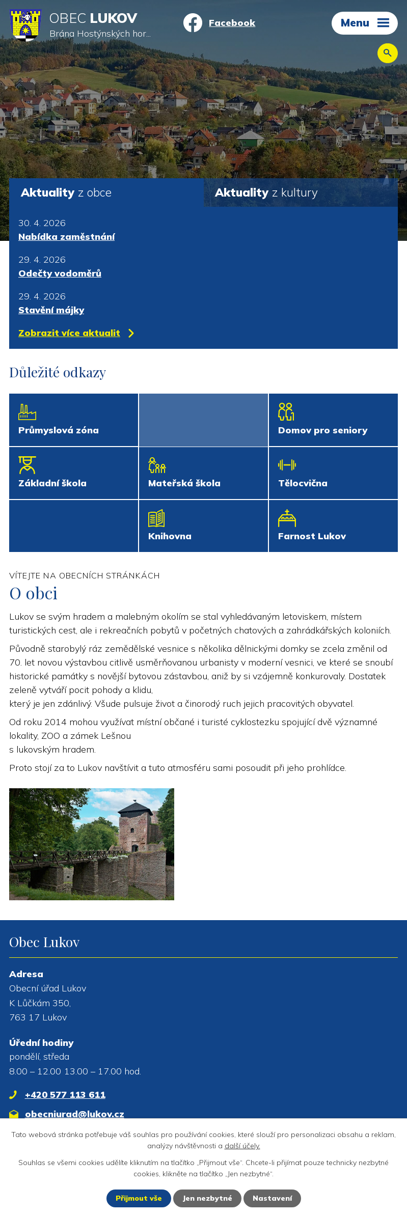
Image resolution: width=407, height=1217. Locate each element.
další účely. (242, 1145)
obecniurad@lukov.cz (74, 1114)
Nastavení (272, 1198)
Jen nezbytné (207, 1198)
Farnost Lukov (312, 536)
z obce (66, 192)
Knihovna (170, 536)
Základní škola (52, 483)
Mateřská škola (184, 483)
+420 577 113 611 (65, 1094)
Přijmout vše (139, 1198)
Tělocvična (303, 483)
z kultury (266, 192)
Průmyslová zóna (58, 430)
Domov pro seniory (322, 430)
